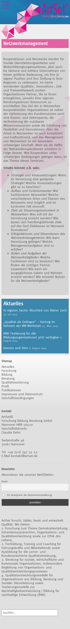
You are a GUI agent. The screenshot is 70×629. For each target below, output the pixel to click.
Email (4, 481)
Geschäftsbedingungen (17, 398)
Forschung (8, 370)
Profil (5, 386)
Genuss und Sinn (15, 348)
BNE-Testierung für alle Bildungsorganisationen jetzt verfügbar (31, 335)
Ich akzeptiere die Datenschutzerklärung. (29, 494)
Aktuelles (7, 367)
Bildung (6, 374)
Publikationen (11, 390)
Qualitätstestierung (15, 382)
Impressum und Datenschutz (22, 394)
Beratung (8, 378)
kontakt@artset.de (24, 456)
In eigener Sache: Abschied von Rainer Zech (35, 310)
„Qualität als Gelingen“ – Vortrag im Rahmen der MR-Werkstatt (29, 324)
